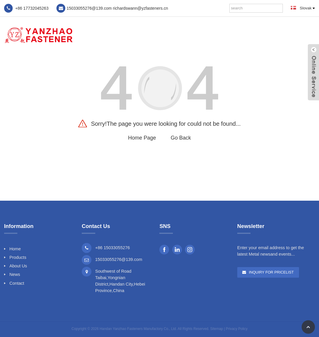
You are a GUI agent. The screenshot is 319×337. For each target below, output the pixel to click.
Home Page (142, 138)
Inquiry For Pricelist (271, 272)
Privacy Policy (237, 329)
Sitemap (216, 329)
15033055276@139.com (118, 259)
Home (187, 34)
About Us (245, 34)
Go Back (181, 138)
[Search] (278, 8)
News (271, 34)
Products (214, 34)
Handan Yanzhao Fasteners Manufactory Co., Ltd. (138, 329)
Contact (296, 34)
